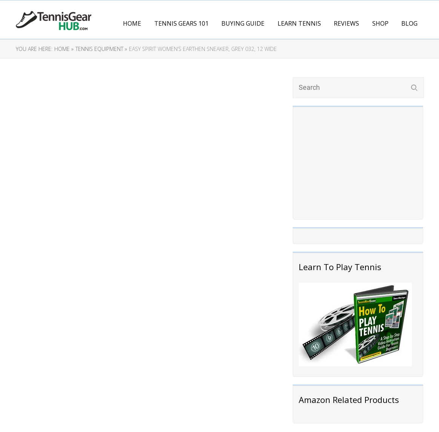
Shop (380, 23)
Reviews (346, 23)
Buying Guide (242, 23)
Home (132, 23)
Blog (409, 23)
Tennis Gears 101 (181, 23)
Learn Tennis (299, 23)
